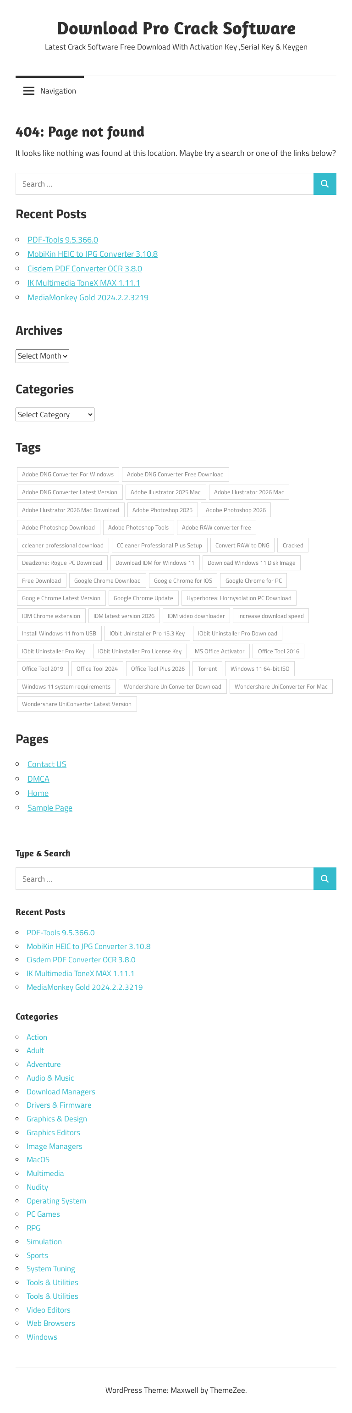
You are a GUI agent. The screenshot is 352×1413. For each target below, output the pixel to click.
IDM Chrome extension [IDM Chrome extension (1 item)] (51, 615)
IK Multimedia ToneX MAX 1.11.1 (84, 282)
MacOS (38, 1159)
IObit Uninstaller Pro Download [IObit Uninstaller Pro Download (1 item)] (237, 633)
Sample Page (50, 807)
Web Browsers (51, 1323)
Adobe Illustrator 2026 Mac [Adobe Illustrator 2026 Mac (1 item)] (249, 492)
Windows (42, 1337)
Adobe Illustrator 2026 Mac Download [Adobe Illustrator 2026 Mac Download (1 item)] (70, 509)
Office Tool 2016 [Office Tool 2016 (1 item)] (278, 651)
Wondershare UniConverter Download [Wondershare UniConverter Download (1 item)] (172, 686)
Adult (35, 1050)
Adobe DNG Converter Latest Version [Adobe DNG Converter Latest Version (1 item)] (69, 492)
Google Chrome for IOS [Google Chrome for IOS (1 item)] (183, 580)
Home (38, 793)
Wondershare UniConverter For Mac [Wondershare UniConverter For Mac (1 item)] (281, 686)
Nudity (37, 1187)
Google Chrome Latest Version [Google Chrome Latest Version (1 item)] (61, 597)
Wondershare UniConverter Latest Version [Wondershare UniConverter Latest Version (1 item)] (77, 703)
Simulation (44, 1241)
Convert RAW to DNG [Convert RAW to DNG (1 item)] (242, 545)
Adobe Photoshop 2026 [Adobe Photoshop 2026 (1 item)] (236, 509)
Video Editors (49, 1310)
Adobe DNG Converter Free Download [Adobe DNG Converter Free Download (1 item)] (175, 474)
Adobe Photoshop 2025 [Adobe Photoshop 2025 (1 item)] (162, 509)
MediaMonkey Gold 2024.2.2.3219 (88, 297)
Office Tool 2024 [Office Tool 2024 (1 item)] (97, 668)
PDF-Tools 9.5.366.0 (63, 239)
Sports (37, 1255)
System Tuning (51, 1269)
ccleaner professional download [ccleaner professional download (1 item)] (63, 545)
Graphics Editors (53, 1132)
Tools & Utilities (52, 1282)
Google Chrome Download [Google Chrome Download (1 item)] (107, 580)
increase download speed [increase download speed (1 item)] (271, 615)
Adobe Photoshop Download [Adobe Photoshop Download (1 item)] (58, 527)
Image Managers (54, 1146)
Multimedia (45, 1173)
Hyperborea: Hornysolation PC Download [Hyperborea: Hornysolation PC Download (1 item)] (239, 597)
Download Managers (61, 1092)
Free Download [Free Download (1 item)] (41, 580)
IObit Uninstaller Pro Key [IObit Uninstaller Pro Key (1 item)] (53, 651)
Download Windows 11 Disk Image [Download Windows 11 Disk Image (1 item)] (252, 562)
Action (37, 1037)
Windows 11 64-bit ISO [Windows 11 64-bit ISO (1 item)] (260, 668)
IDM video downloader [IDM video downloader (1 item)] (196, 615)
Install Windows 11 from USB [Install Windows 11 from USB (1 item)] (59, 633)
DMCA (39, 779)
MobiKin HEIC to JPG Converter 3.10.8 (93, 254)
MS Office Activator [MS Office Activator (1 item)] (220, 651)
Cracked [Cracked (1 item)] (293, 545)
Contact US (47, 764)
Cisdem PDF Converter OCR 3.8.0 (85, 268)
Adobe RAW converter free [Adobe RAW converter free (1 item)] (216, 527)
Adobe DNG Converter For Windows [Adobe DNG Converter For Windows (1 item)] (68, 474)
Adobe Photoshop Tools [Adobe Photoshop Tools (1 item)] (138, 527)
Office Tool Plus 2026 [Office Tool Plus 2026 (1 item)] (158, 668)
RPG (33, 1228)
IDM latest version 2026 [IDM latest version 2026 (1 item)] (124, 615)
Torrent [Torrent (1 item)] (207, 668)
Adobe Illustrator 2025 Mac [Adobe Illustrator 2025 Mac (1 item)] (166, 492)
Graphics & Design (57, 1119)
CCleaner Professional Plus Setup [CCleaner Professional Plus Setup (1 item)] (159, 545)
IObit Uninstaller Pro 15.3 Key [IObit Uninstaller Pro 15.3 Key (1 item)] (147, 633)
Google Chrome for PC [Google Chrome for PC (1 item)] (254, 580)
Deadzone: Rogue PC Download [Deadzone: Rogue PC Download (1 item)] (62, 562)
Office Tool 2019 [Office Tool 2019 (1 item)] (42, 668)
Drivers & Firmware (59, 1105)
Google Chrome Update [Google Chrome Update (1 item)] (143, 597)
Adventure (44, 1064)
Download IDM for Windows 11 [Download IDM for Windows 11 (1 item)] (155, 562)
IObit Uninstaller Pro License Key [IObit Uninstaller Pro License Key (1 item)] (140, 651)
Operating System (56, 1201)
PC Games (43, 1214)
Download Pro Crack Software (176, 27)
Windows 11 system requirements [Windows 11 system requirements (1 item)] (66, 686)
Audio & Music (50, 1078)
